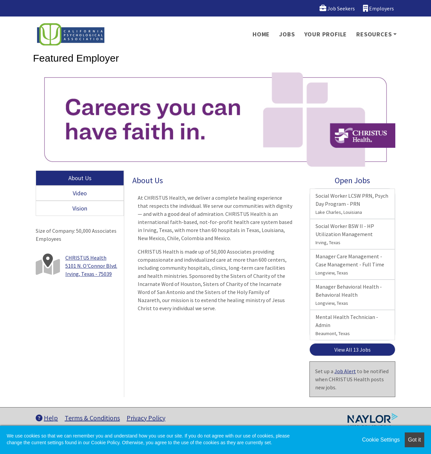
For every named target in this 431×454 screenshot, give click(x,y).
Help (47, 418)
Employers (378, 8)
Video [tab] (80, 193)
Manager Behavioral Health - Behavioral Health (349, 294)
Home (261, 34)
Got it (414, 440)
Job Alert (345, 371)
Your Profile (325, 34)
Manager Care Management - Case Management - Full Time (350, 264)
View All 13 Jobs (352, 349)
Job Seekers (337, 8)
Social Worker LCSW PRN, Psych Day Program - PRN (352, 203)
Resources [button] (374, 34)
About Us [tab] (80, 178)
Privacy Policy (146, 418)
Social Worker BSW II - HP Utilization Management (345, 234)
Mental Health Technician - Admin (347, 325)
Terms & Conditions (92, 418)
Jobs (287, 34)
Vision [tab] (79, 208)
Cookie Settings (381, 440)
